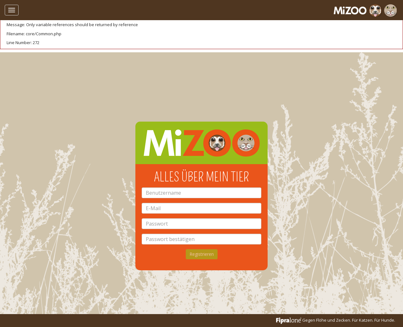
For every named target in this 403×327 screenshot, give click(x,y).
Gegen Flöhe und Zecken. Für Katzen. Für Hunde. (335, 320)
